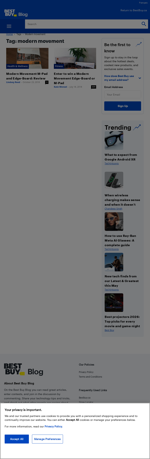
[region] (75, 431)
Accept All (16, 439)
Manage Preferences (47, 439)
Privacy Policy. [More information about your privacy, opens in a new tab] (54, 426)
